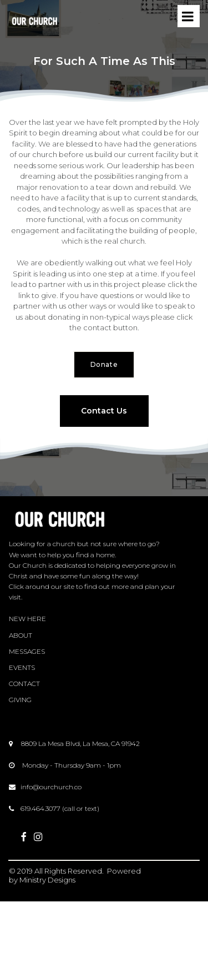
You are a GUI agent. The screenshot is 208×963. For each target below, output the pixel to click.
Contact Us (104, 411)
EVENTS (22, 667)
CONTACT (24, 683)
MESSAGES (27, 651)
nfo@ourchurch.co (52, 787)
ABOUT (20, 635)
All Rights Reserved (68, 870)
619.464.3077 (40, 808)
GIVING (20, 699)
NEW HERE (27, 618)
